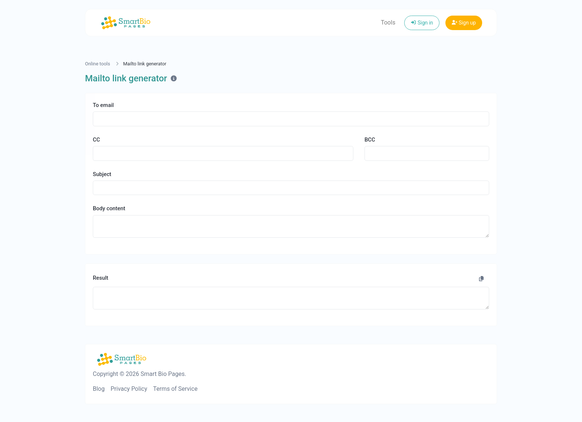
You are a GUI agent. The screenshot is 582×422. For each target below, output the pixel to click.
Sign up (464, 23)
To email (103, 105)
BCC (369, 139)
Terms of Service (175, 388)
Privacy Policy (129, 388)
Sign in (422, 23)
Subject (102, 174)
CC (96, 139)
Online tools (97, 63)
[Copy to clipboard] (481, 279)
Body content (109, 208)
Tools (388, 22)
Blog (99, 388)
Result (100, 278)
